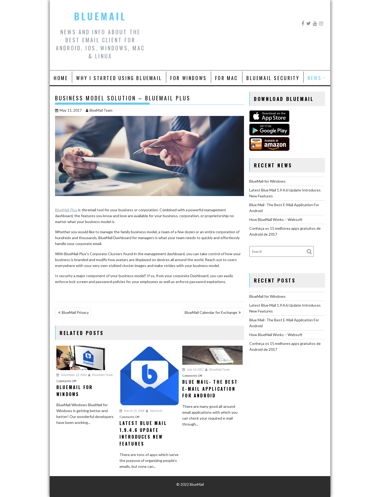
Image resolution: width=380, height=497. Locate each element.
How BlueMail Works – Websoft (276, 219)
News (314, 77)
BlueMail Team (99, 110)
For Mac (226, 77)
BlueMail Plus (66, 210)
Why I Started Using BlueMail (119, 77)
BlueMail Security (272, 77)
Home (61, 77)
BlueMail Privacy (75, 312)
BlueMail (100, 16)
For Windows (188, 77)
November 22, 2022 (71, 374)
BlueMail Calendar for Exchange (211, 312)
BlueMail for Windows (267, 181)
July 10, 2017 (193, 369)
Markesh (154, 410)
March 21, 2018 (131, 410)
